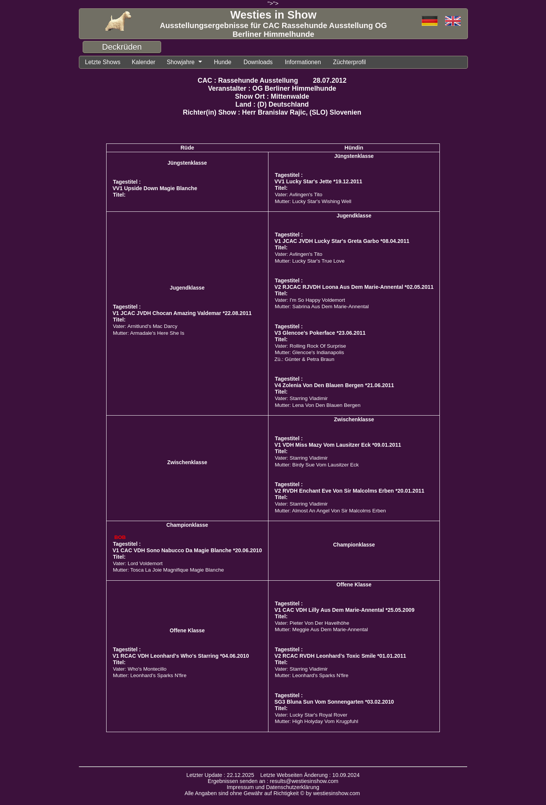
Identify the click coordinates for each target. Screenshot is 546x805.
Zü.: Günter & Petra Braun (304, 359)
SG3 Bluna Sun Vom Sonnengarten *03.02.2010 (334, 702)
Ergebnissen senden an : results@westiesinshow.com (273, 781)
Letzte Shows (102, 62)
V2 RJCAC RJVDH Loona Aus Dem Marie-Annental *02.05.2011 (354, 287)
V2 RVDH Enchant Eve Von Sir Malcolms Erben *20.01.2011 (349, 491)
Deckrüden (122, 47)
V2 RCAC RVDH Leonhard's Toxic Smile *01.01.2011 (340, 656)
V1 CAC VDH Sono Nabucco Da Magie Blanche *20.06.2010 (187, 550)
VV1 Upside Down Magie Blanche (155, 188)
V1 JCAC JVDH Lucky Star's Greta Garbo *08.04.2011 (342, 241)
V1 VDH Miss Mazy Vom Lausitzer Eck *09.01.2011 (338, 445)
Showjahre (181, 62)
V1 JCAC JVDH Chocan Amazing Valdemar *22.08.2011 (182, 313)
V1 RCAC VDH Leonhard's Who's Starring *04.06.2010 (181, 656)
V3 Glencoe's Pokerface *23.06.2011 (320, 333)
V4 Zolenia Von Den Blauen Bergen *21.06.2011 (334, 385)
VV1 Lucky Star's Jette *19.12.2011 (318, 181)
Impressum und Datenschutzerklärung (273, 787)
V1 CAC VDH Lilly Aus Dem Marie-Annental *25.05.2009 (344, 610)
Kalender (143, 62)
